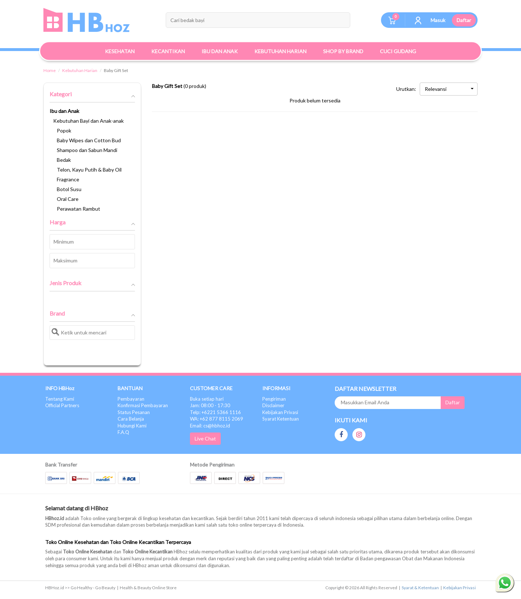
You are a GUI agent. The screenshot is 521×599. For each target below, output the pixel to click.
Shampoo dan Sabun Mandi (87, 150)
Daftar (464, 20)
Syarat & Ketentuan (420, 587)
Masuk (438, 20)
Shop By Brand (343, 51)
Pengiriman (274, 399)
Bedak (64, 160)
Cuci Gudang (398, 51)
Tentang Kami (59, 399)
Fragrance (68, 179)
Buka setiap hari (207, 399)
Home (49, 70)
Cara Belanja (131, 419)
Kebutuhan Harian (79, 70)
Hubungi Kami (132, 426)
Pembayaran (131, 399)
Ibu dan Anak (64, 111)
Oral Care (68, 199)
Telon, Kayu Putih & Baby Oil (89, 169)
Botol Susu (69, 189)
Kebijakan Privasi (280, 412)
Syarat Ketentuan (280, 419)
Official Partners (62, 405)
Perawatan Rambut (78, 209)
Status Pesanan (134, 412)
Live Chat (205, 438)
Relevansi (449, 89)
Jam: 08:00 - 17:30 (210, 405)
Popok (64, 130)
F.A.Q (123, 432)
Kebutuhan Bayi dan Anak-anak (88, 121)
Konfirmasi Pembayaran (143, 405)
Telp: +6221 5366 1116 (215, 412)
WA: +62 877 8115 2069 (216, 419)
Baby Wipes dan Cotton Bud (89, 140)
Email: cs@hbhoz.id (210, 426)
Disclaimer (273, 405)
